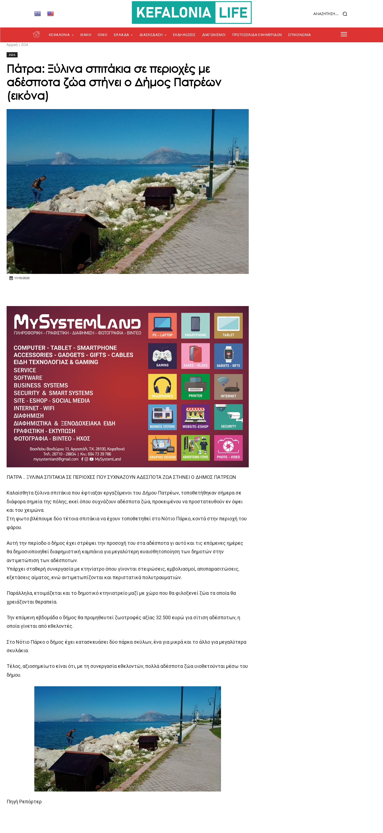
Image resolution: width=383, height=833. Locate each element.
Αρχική (12, 44)
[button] (316, 13)
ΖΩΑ (24, 44)
